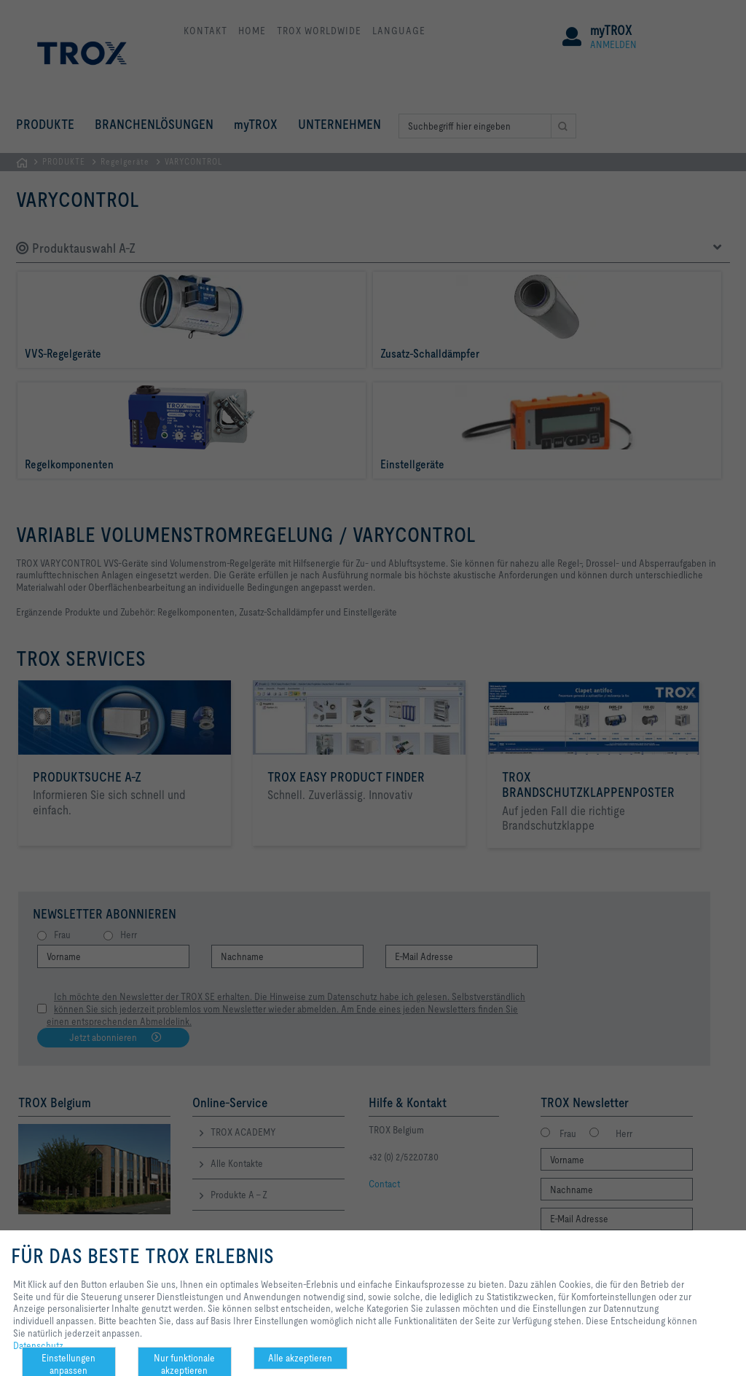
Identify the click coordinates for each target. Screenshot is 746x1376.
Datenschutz (38, 1345)
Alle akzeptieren (300, 1358)
